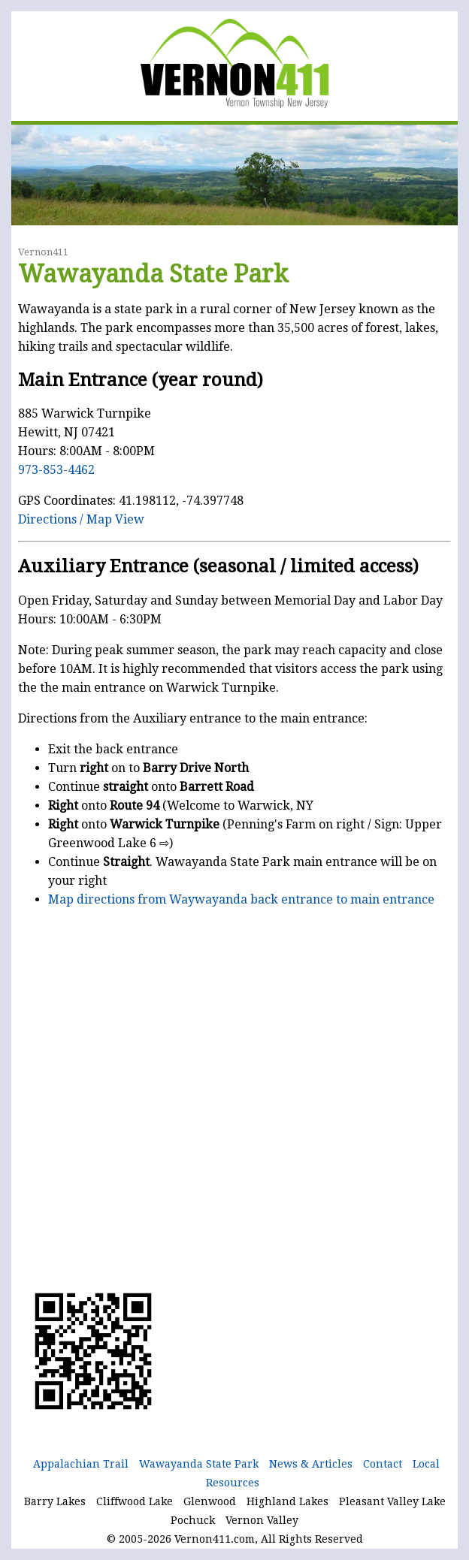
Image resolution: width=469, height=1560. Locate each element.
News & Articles (311, 1464)
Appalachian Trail (81, 1464)
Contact (382, 1464)
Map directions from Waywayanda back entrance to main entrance (241, 899)
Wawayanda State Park (199, 1464)
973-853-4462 (56, 470)
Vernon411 (43, 252)
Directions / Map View (81, 519)
